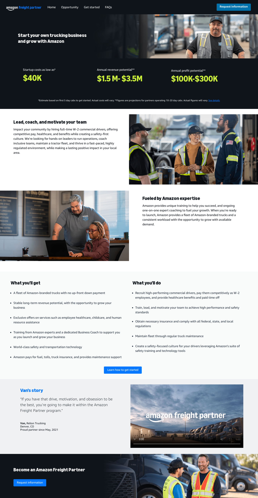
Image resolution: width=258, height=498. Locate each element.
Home (51, 7)
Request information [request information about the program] (30, 482)
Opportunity (69, 7)
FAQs (108, 7)
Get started (92, 7)
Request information (234, 6)
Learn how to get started (122, 370)
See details (214, 100)
